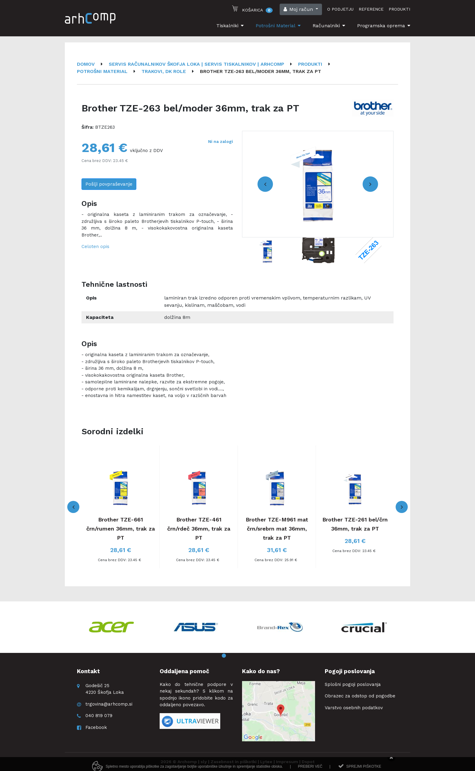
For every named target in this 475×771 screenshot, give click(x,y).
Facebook (96, 727)
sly (204, 761)
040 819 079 (98, 715)
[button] (301, 9)
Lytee (266, 761)
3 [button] (242, 656)
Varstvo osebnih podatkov (354, 707)
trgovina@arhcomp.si (108, 704)
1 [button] (224, 656)
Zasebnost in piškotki (234, 761)
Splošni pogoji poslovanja (353, 684)
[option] (317, 184)
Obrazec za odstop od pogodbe (360, 696)
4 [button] (251, 656)
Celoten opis (95, 246)
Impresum (287, 761)
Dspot (308, 761)
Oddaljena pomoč (184, 671)
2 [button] (233, 656)
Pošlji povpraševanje (108, 184)
